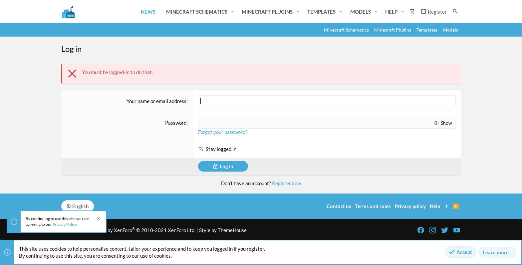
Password (175, 123)
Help (435, 206)
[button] (232, 12)
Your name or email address (156, 101)
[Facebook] (421, 230)
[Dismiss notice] (97, 219)
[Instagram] (433, 230)
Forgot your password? (222, 132)
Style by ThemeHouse (223, 230)
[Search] (455, 11)
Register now (286, 183)
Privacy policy (410, 206)
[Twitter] (445, 230)
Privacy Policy (65, 224)
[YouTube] (457, 230)
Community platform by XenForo (128, 230)
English (77, 206)
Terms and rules (373, 206)
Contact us (339, 206)
